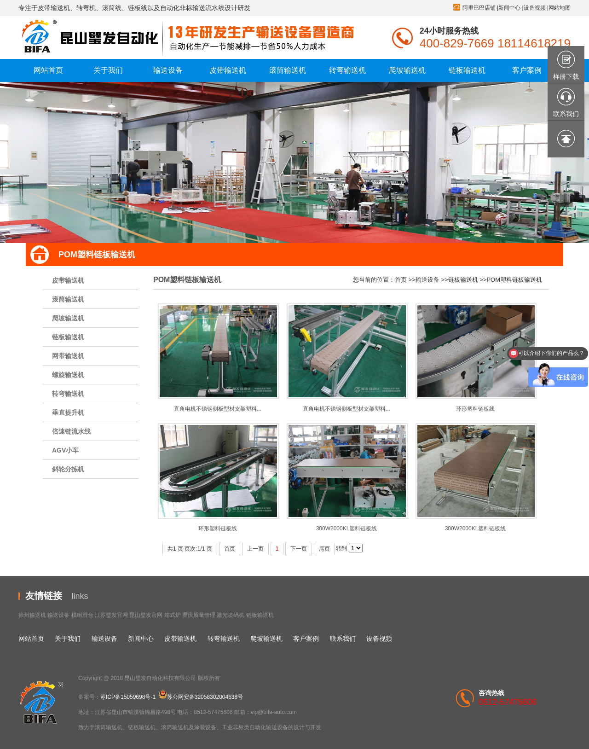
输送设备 (427, 279)
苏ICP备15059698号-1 (128, 697)
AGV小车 (65, 450)
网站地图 (560, 8)
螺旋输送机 (68, 374)
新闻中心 (509, 8)
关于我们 (68, 638)
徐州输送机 (32, 615)
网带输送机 (68, 356)
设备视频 (535, 8)
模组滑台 (82, 615)
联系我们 (343, 638)
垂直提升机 (68, 412)
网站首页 (31, 638)
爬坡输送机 (68, 318)
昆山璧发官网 (145, 615)
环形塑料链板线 (475, 409)
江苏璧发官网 (111, 615)
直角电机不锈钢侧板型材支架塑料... (217, 409)
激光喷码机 (230, 615)
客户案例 (306, 638)
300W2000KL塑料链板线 (346, 528)
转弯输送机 (68, 393)
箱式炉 (172, 615)
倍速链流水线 (71, 431)
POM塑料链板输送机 (514, 279)
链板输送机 (68, 337)
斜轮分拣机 (68, 469)
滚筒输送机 (68, 299)
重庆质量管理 (198, 615)
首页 (401, 279)
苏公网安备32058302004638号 (201, 697)
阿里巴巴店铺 (479, 8)
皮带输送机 (68, 280)
